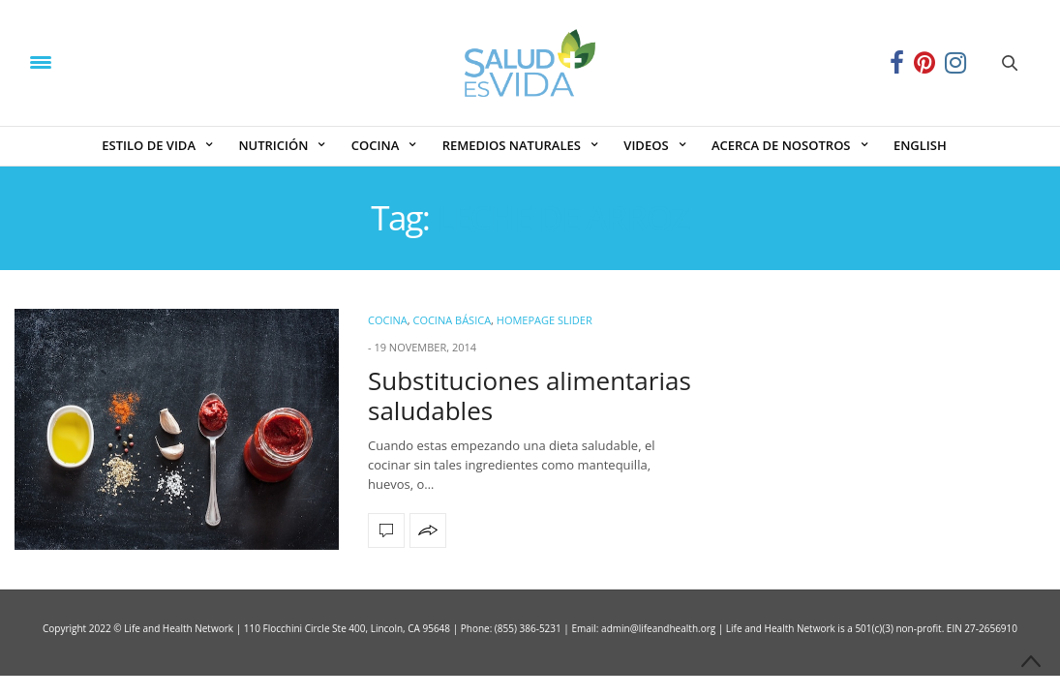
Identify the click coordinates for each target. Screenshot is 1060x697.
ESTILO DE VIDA (149, 145)
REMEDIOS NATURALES (511, 145)
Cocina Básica (451, 320)
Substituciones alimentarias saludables (529, 395)
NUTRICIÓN (273, 145)
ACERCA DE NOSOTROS (781, 145)
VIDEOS (645, 145)
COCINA (375, 145)
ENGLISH (920, 145)
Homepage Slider (544, 320)
